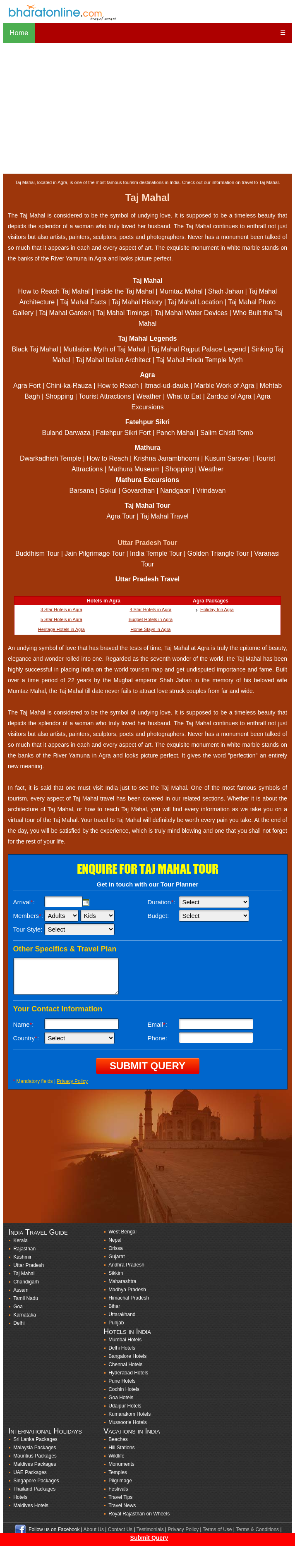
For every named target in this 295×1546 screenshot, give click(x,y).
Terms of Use (217, 1529)
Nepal (114, 1240)
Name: (23, 1024)
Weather (148, 396)
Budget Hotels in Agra (151, 619)
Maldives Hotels (30, 1505)
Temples (117, 1472)
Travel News (122, 1505)
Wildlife (116, 1456)
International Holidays (45, 1431)
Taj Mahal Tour (147, 505)
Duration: (161, 902)
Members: (28, 915)
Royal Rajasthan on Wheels (139, 1514)
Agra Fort (27, 385)
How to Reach (118, 385)
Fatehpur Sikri (147, 421)
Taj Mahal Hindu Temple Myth (199, 359)
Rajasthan (24, 1249)
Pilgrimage (120, 1481)
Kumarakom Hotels (129, 1414)
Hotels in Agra (103, 601)
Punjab (116, 1323)
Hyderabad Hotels (128, 1373)
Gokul (108, 490)
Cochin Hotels (123, 1389)
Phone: (158, 1038)
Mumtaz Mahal (181, 291)
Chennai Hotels (125, 1364)
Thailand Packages (34, 1489)
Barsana (81, 490)
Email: (158, 1024)
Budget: (158, 915)
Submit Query (149, 1537)
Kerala (20, 1240)
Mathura (147, 447)
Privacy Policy (72, 1081)
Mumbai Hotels (125, 1340)
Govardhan (138, 490)
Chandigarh (26, 1282)
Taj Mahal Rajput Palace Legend (198, 349)
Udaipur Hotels (124, 1406)
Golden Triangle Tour (218, 553)
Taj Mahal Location (195, 302)
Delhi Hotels (121, 1348)
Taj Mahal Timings (122, 312)
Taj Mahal (148, 280)
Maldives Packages (34, 1464)
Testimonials (150, 1529)
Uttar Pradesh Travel (147, 579)
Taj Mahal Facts (83, 302)
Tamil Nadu (25, 1298)
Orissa (115, 1248)
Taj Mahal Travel (164, 516)
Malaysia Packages (34, 1447)
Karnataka (24, 1315)
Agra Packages (210, 601)
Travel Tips (120, 1497)
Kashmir (22, 1257)
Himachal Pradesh (128, 1298)
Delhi (18, 1323)
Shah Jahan (225, 291)
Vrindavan (210, 490)
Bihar (114, 1306)
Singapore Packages (36, 1481)
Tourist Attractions (105, 396)
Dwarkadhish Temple (50, 458)
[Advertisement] (147, 108)
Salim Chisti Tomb (226, 432)
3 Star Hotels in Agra (61, 609)
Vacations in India (131, 1431)
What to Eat (184, 396)
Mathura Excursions (147, 479)
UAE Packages (30, 1472)
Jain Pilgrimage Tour (95, 553)
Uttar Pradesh (28, 1265)
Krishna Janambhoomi (166, 458)
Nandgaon (175, 490)
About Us (94, 1529)
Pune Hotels (121, 1381)
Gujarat (116, 1256)
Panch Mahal (175, 432)
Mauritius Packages (35, 1456)
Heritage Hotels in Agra (61, 629)
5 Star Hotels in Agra (61, 619)
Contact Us (120, 1529)
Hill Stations (121, 1447)
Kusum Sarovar (227, 458)
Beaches (118, 1439)
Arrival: (24, 902)
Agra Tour (120, 516)
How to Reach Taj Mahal (54, 291)
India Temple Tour (156, 553)
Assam (21, 1290)
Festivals (118, 1489)
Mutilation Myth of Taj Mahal (104, 349)
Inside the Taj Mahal (124, 291)
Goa (18, 1306)
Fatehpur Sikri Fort (123, 432)
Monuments (121, 1464)
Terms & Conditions (257, 1529)
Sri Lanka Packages (35, 1439)
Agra (147, 374)
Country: (26, 1038)
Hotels (20, 1497)
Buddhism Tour (37, 553)
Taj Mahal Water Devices (191, 312)
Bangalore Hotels (127, 1356)
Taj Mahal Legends (147, 338)
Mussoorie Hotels (127, 1422)
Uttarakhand (121, 1314)
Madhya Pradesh (127, 1290)
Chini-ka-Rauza (69, 385)
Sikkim (115, 1273)
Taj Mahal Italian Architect (113, 359)
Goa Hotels (120, 1397)
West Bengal (122, 1232)
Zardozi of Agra (229, 396)
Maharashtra (122, 1281)
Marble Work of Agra (224, 385)
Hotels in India (127, 1331)
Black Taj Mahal (35, 349)
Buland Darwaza (66, 432)
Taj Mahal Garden (65, 312)
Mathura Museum (134, 469)
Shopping (60, 396)
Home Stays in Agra (150, 629)
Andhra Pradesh (126, 1265)
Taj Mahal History (137, 302)
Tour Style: (28, 929)
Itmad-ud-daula (166, 385)
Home (19, 33)
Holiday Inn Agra (217, 609)
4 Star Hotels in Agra (150, 609)
